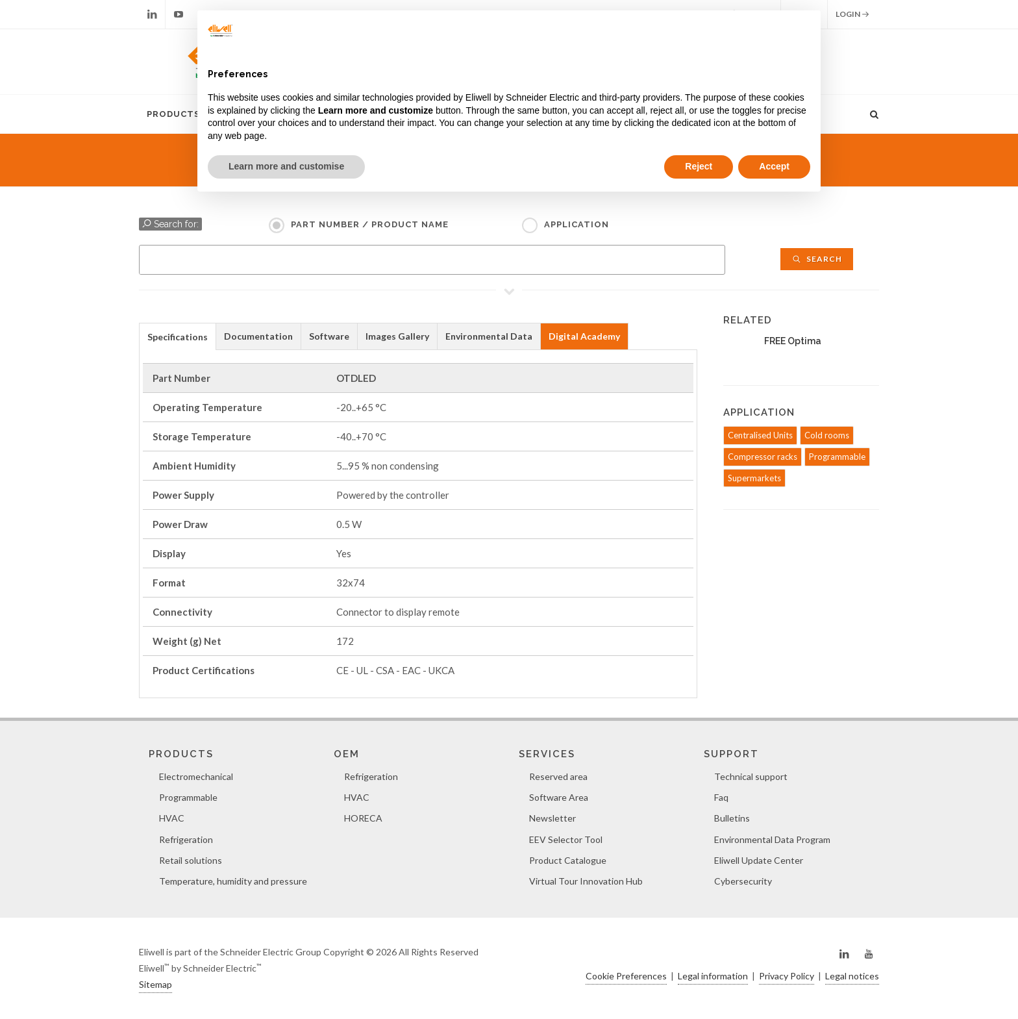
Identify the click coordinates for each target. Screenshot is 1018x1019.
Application (576, 224)
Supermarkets (754, 478)
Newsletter (552, 818)
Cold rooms (826, 435)
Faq (721, 797)
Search (816, 259)
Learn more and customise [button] (286, 166)
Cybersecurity (743, 881)
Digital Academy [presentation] (584, 336)
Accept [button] (774, 166)
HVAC (171, 818)
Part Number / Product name (370, 224)
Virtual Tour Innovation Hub (586, 881)
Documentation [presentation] (258, 336)
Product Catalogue (567, 860)
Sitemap (155, 984)
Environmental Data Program (772, 839)
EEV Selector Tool (565, 839)
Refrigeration (186, 839)
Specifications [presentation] (177, 336)
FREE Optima (792, 341)
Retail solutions (190, 860)
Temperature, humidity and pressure (233, 881)
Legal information (713, 975)
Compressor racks (762, 456)
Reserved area (558, 776)
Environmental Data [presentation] (488, 336)
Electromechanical (196, 776)
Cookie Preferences (626, 975)
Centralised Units (760, 435)
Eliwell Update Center (758, 860)
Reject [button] (698, 166)
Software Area (558, 797)
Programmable (837, 456)
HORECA (363, 818)
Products (173, 114)
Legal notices (852, 975)
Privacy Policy (786, 975)
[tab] (177, 336)
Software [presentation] (329, 336)
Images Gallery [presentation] (397, 336)
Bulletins (732, 818)
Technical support (751, 776)
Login (852, 14)
